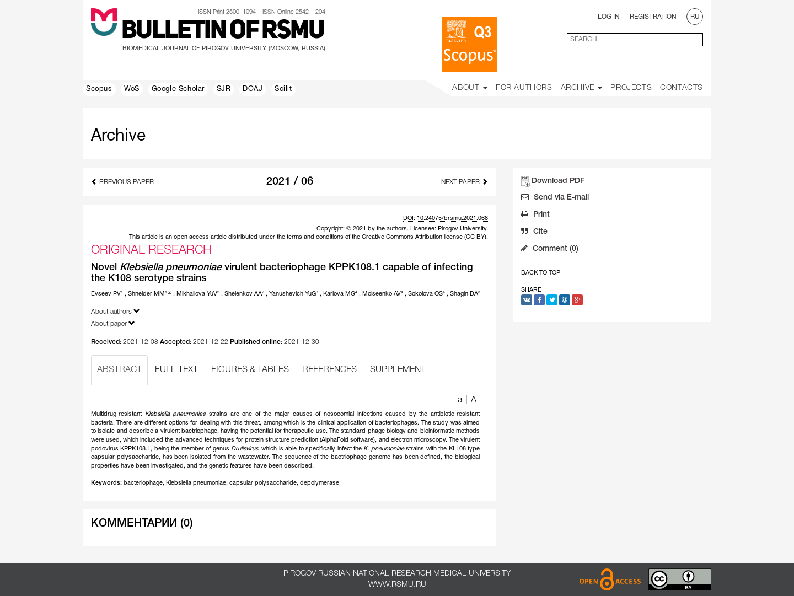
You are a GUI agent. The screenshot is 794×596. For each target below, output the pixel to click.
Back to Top (540, 273)
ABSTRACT (119, 370)
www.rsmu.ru (397, 584)
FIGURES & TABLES (250, 370)
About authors (115, 311)
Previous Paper (122, 181)
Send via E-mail (555, 198)
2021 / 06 (289, 182)
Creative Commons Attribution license (412, 237)
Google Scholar (178, 89)
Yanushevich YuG (293, 294)
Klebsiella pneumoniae (196, 483)
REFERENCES (329, 370)
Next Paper (464, 181)
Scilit (283, 89)
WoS (132, 89)
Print (535, 215)
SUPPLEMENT (398, 370)
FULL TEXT (176, 370)
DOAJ (252, 89)
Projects (631, 88)
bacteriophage (143, 483)
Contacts (681, 88)
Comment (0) (549, 249)
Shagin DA (465, 294)
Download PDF (558, 181)
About (469, 88)
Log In (609, 17)
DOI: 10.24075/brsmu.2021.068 (445, 218)
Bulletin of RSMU (222, 31)
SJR (224, 89)
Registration (653, 17)
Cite (534, 232)
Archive (582, 88)
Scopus (99, 89)
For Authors (524, 88)
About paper (113, 323)
